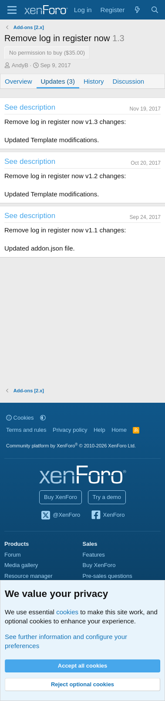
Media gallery (21, 565)
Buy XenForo (60, 497)
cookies (67, 612)
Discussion (129, 81)
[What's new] (137, 10)
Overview (18, 81)
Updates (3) (58, 81)
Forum (12, 554)
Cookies (20, 417)
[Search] (154, 10)
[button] (42, 418)
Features (94, 554)
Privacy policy (70, 430)
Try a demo (107, 497)
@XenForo (60, 515)
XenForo (108, 515)
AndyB (20, 65)
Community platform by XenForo (71, 445)
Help (99, 430)
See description (29, 107)
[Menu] (12, 10)
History (94, 81)
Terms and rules (26, 430)
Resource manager (28, 576)
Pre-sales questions (107, 576)
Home (119, 430)
